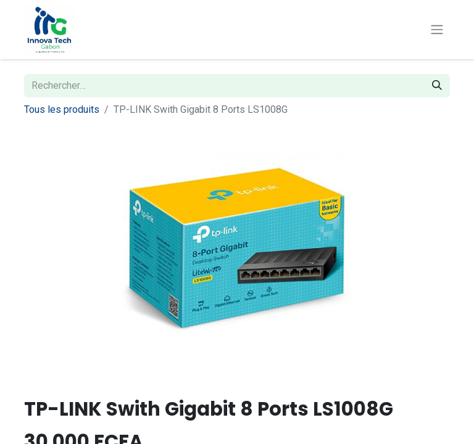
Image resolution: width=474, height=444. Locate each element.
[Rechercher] (437, 85)
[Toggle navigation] (437, 30)
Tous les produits (61, 109)
